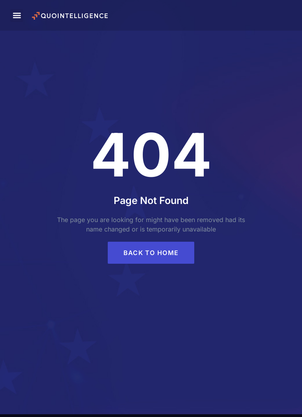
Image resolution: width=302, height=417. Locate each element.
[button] (16, 15)
